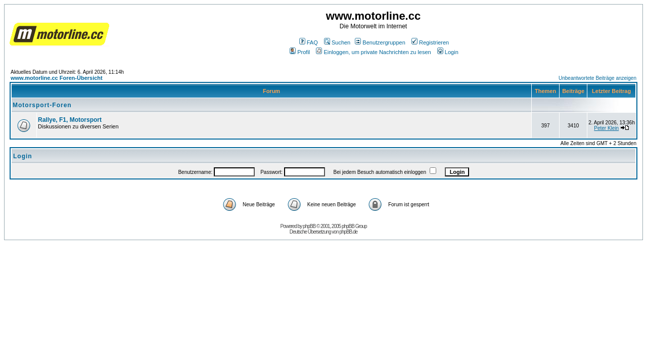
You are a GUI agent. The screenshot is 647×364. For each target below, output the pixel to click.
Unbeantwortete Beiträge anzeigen (597, 78)
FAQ (308, 42)
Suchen (337, 42)
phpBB (309, 226)
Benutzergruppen (380, 42)
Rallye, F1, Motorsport (70, 119)
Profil (300, 52)
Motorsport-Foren (42, 105)
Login (447, 52)
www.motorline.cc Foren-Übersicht (57, 78)
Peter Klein (606, 128)
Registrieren (430, 42)
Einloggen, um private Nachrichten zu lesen (373, 52)
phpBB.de (348, 232)
